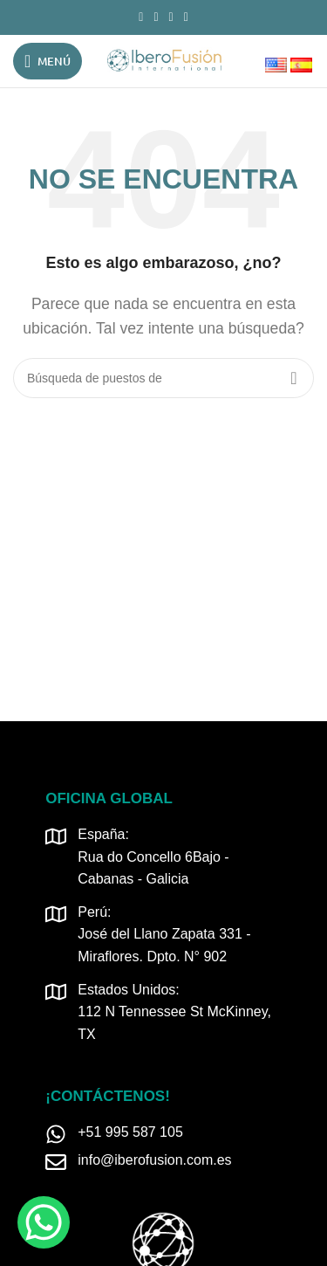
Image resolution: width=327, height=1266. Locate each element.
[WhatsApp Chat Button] (43, 1222)
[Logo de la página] (164, 59)
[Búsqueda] (163, 378)
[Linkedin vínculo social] (171, 17)
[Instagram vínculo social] (155, 17)
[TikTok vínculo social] (186, 17)
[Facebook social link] (140, 17)
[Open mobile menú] (47, 61)
